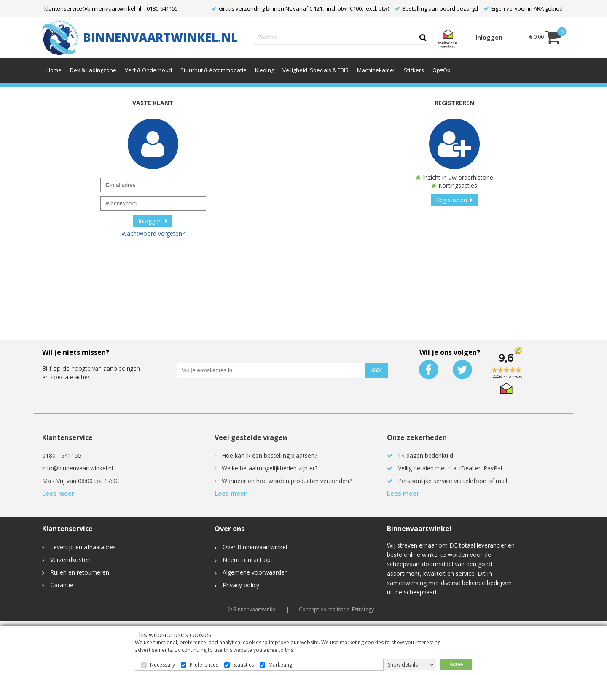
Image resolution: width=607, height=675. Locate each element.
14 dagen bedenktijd (425, 455)
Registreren (454, 200)
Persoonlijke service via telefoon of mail (452, 481)
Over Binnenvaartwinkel (251, 547)
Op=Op (441, 70)
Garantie (57, 585)
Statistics (243, 664)
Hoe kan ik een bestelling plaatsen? (269, 455)
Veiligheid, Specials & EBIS (315, 70)
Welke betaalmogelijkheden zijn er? (269, 468)
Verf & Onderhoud (148, 70)
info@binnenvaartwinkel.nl (77, 468)
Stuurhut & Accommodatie (213, 70)
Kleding (264, 70)
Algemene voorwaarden (251, 572)
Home (54, 70)
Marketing (280, 664)
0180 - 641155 (61, 455)
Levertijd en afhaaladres (79, 547)
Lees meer (58, 493)
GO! (376, 370)
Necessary (162, 664)
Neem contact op (243, 560)
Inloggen (488, 37)
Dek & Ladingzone (93, 70)
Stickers (414, 70)
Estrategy (363, 609)
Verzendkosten (66, 560)
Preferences (204, 664)
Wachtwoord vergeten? (153, 234)
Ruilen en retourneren (75, 572)
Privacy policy (237, 585)
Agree (456, 664)
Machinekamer (376, 70)
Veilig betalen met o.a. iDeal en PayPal (450, 468)
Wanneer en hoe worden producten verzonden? (287, 481)
